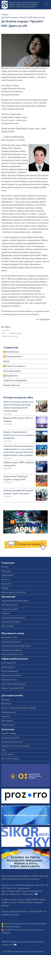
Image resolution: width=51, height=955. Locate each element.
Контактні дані (7, 885)
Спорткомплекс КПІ (9, 609)
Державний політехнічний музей (14, 601)
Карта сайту (11, 888)
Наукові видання (8, 667)
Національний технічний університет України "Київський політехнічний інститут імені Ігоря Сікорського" (24, 4)
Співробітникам (7, 725)
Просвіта (5, 330)
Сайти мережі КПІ (8, 663)
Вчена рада (5, 571)
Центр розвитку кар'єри (10, 622)
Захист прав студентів (12, 371)
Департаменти (7, 575)
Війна (3, 750)
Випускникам (6, 721)
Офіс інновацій (7, 626)
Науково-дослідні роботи (11, 675)
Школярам (5, 699)
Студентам (5, 716)
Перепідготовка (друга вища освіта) (15, 646)
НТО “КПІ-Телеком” (9, 605)
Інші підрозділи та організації (13, 592)
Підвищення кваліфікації (11, 650)
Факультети (6, 584)
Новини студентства (11, 385)
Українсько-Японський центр (13, 618)
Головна (4, 14)
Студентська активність (15, 366)
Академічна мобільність (11, 642)
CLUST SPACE (7, 755)
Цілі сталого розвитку (10, 759)
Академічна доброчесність (12, 742)
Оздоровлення (12, 376)
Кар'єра (6, 361)
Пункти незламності (12, 927)
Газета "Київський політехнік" (13, 684)
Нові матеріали (23, 888)
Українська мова (15, 333)
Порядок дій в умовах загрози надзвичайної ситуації (25, 924)
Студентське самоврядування (15, 380)
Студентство (10, 347)
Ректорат (4, 567)
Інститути (5, 579)
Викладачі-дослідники (10, 738)
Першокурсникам (8, 712)
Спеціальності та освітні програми (15, 746)
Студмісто (5, 613)
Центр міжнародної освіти (12, 654)
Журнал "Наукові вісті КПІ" (12, 688)
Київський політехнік (10, 336)
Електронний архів (9, 680)
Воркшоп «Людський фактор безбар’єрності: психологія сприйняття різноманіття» (19, 435)
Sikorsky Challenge (8, 733)
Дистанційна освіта (9, 637)
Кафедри (4, 588)
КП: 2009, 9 (6, 327)
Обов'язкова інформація (24, 885)
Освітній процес (12, 352)
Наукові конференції (9, 671)
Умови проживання (14, 357)
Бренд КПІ (39, 885)
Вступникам (6, 704)
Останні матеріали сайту (18, 397)
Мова (4, 333)
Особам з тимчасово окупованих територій (18, 708)
